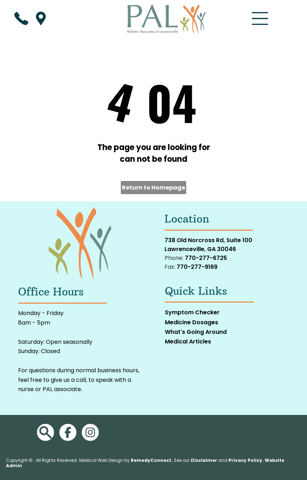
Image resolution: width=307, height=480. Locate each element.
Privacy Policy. (246, 460)
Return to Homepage (153, 187)
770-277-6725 (206, 258)
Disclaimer (204, 460)
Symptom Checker (192, 312)
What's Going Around (196, 332)
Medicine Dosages (191, 322)
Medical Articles (188, 341)
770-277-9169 (197, 267)
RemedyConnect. (152, 460)
